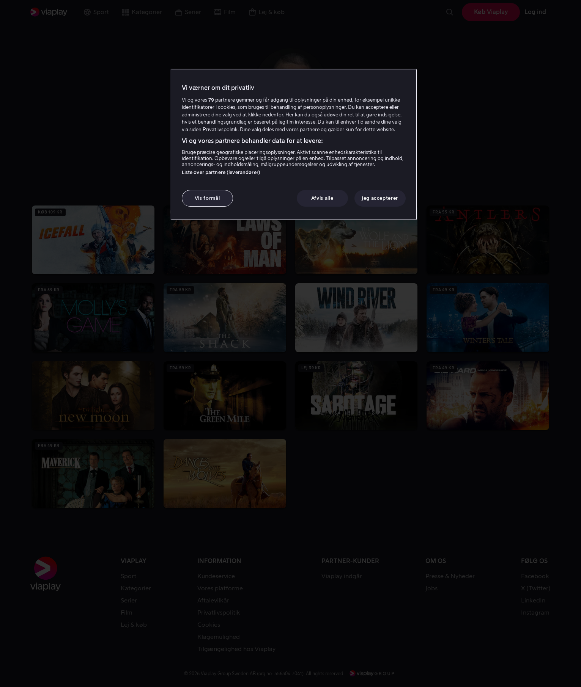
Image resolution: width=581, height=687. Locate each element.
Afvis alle (322, 198)
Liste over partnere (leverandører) (221, 172)
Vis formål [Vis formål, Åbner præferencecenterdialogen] (207, 198)
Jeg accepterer (380, 198)
